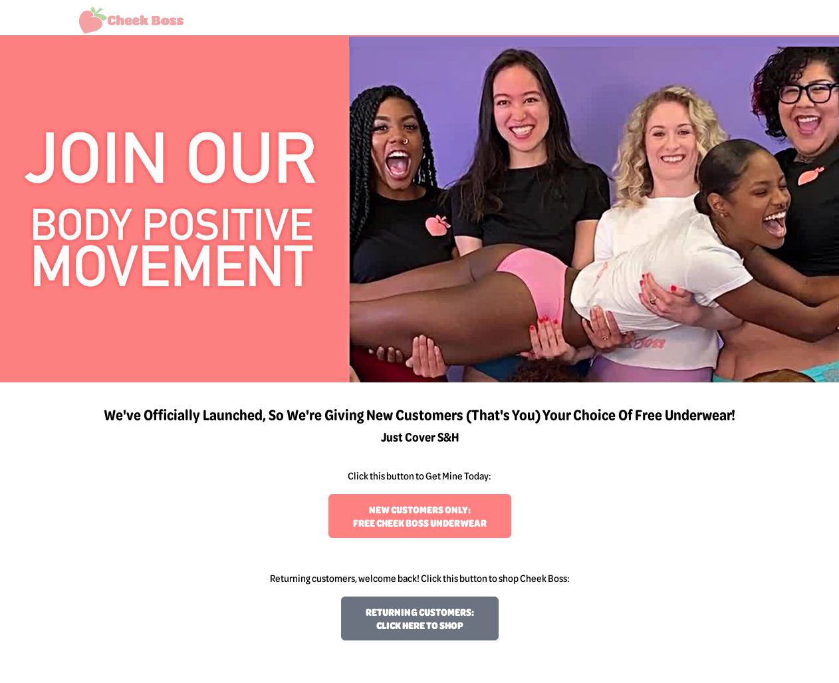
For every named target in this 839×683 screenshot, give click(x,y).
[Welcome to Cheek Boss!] (131, 20)
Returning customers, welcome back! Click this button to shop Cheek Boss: (420, 578)
